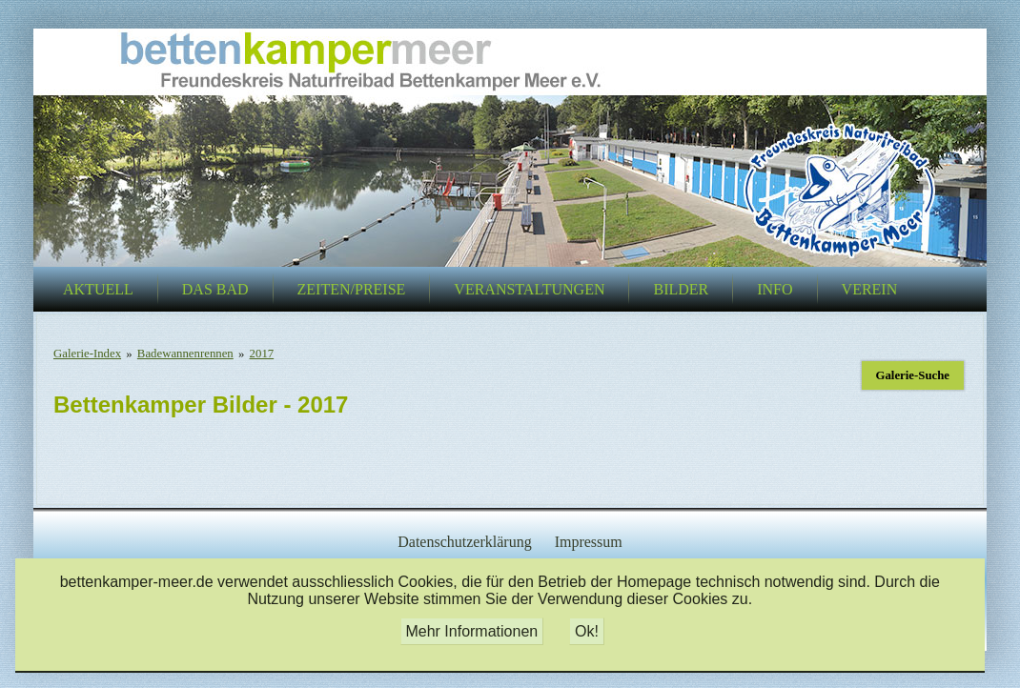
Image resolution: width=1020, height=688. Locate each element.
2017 (262, 353)
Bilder (680, 289)
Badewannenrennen (185, 353)
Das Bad (215, 289)
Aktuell (98, 289)
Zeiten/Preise (351, 289)
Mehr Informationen (471, 631)
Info (774, 289)
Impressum (588, 542)
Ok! (587, 631)
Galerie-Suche (912, 375)
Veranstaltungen (529, 289)
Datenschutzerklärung (464, 542)
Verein (870, 289)
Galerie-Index (87, 353)
